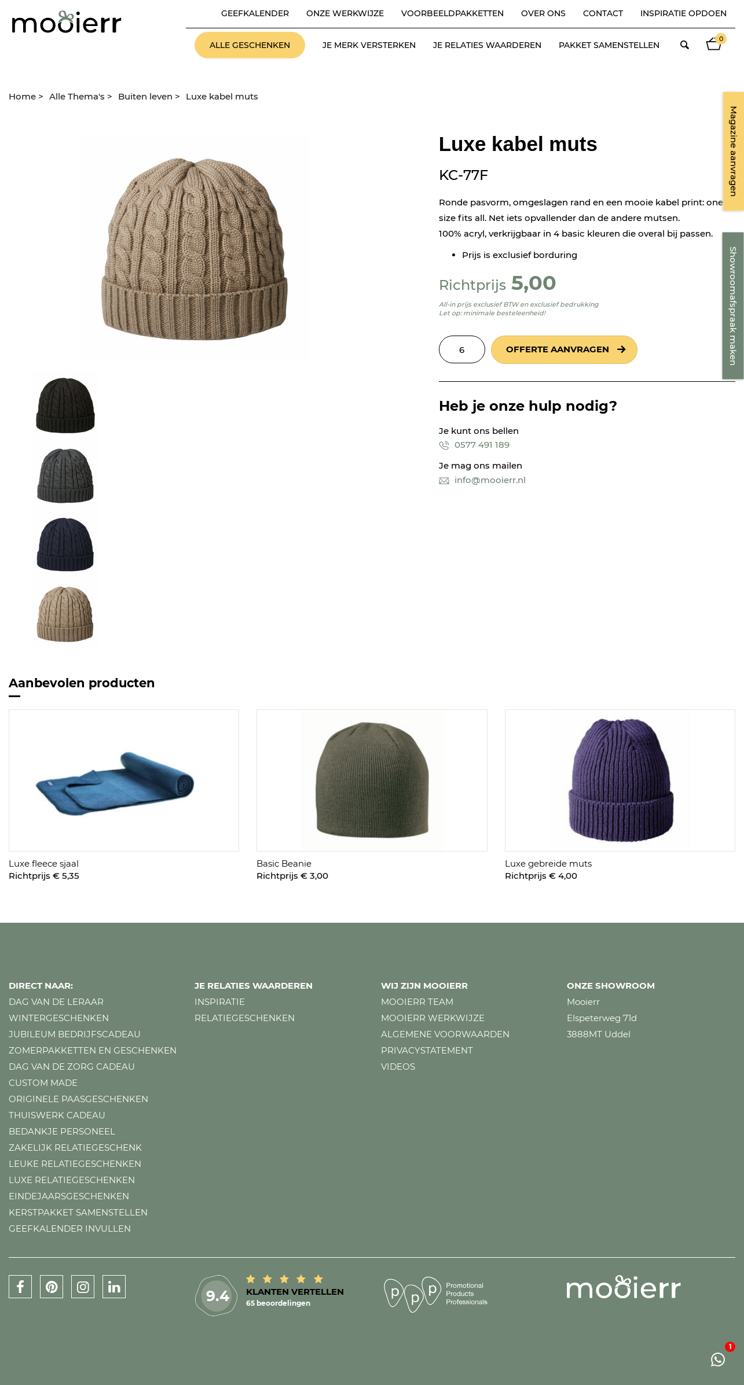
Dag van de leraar (56, 1001)
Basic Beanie (283, 863)
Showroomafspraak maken (733, 306)
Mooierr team (417, 1001)
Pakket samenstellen (609, 45)
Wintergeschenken (59, 1017)
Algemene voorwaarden (445, 1034)
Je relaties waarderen (487, 45)
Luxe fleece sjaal (44, 863)
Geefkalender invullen (70, 1228)
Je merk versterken (369, 45)
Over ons (543, 13)
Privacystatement (427, 1050)
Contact (603, 13)
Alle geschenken (250, 45)
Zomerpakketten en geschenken (93, 1050)
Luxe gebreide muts (548, 863)
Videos (398, 1066)
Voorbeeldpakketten (452, 13)
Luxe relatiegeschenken (72, 1179)
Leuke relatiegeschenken (75, 1163)
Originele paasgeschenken (78, 1098)
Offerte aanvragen (557, 349)
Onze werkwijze (345, 13)
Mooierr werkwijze (433, 1017)
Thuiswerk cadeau (57, 1115)
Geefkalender (255, 13)
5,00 (533, 282)
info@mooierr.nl (482, 479)
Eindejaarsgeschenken (69, 1196)
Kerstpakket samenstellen (78, 1212)
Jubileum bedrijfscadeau (75, 1034)
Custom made (43, 1082)
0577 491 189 (474, 444)
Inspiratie (220, 1001)
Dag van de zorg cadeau (72, 1066)
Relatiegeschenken (245, 1017)
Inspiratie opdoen (683, 13)
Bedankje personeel (62, 1131)
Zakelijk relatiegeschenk (75, 1147)
